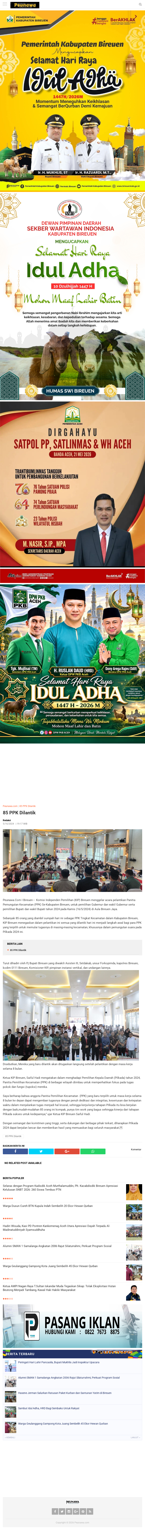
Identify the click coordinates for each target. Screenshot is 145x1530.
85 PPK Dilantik (27, 806)
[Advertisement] (72, 773)
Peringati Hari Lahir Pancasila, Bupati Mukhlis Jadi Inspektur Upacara (58, 1362)
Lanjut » (135, 1437)
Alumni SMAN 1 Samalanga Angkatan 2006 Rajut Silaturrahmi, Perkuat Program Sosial (57, 1246)
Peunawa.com (10, 806)
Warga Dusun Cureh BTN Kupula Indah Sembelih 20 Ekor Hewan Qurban (48, 1206)
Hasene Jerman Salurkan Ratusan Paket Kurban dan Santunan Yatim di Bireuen (65, 1392)
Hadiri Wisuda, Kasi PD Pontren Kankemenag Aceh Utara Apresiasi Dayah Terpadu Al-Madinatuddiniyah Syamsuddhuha (56, 1227)
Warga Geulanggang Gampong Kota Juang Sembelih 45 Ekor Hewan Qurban (50, 1266)
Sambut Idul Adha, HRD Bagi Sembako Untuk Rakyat (48, 1408)
